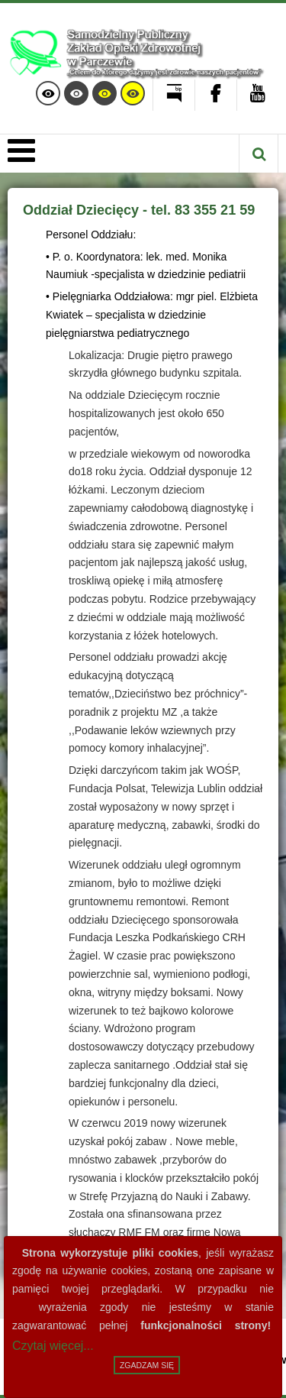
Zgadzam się (147, 1365)
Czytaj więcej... (53, 1345)
